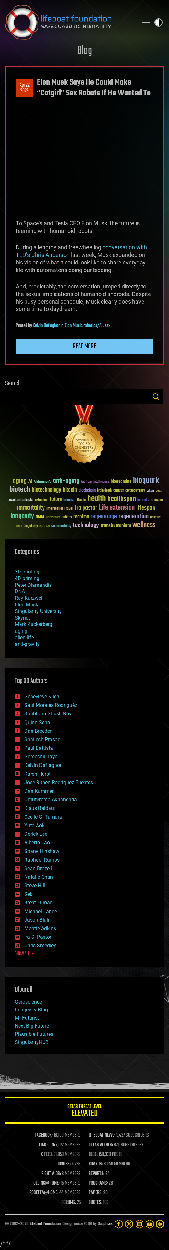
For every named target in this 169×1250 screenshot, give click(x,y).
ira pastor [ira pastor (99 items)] (86, 508)
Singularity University (38, 611)
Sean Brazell (38, 868)
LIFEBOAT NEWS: (102, 1135)
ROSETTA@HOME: (43, 1193)
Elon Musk (73, 326)
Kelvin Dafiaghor (46, 326)
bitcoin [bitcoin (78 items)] (70, 490)
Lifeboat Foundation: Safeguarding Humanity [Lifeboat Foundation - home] (68, 22)
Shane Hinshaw (41, 851)
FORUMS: (68, 1202)
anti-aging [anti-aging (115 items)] (66, 481)
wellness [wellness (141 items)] (143, 525)
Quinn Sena (37, 722)
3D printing (27, 572)
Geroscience (28, 1002)
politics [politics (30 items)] (67, 517)
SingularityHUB (32, 1042)
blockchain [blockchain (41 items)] (87, 490)
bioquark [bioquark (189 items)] (146, 480)
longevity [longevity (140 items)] (22, 516)
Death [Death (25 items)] (159, 491)
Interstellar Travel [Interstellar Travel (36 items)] (59, 509)
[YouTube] (150, 1224)
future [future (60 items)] (56, 499)
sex (107, 326)
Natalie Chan (38, 877)
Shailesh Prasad (42, 740)
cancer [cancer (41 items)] (118, 490)
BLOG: (93, 1154)
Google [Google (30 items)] (81, 500)
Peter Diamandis (33, 585)
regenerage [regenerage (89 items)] (103, 516)
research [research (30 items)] (155, 517)
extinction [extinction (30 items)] (41, 500)
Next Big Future (32, 1026)
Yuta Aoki (35, 825)
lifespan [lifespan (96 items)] (145, 508)
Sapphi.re (105, 1224)
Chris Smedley (40, 946)
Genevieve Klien (41, 697)
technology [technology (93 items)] (86, 525)
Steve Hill (34, 886)
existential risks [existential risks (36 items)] (21, 500)
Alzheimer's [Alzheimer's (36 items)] (42, 482)
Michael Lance (40, 911)
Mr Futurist (27, 1018)
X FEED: (47, 1154)
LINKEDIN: (47, 1145)
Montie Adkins (40, 928)
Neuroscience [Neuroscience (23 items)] (53, 517)
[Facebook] (119, 1224)
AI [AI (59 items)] (30, 482)
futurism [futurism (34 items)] (69, 500)
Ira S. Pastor (37, 937)
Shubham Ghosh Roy (48, 714)
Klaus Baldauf (40, 808)
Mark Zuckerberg (33, 624)
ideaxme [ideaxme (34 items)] (157, 500)
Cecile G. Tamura (43, 817)
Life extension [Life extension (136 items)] (117, 508)
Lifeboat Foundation (45, 1224)
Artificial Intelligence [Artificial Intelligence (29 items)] (95, 482)
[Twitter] (129, 1224)
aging (21, 631)
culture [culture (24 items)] (150, 491)
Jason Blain (37, 920)
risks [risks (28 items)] (19, 526)
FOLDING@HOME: (46, 1183)
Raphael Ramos (42, 860)
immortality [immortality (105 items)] (31, 508)
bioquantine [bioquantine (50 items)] (121, 481)
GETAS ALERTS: (101, 1145)
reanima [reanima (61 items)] (81, 517)
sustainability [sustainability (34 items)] (61, 526)
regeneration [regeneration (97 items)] (134, 516)
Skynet (22, 618)
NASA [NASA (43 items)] (40, 517)
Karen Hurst (37, 774)
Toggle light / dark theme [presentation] (158, 22)
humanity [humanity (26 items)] (143, 500)
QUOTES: (95, 1202)
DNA (20, 591)
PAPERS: (95, 1193)
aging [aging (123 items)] (20, 481)
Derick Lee (35, 834)
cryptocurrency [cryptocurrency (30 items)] (135, 491)
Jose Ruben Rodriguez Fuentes (58, 783)
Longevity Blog (31, 1010)
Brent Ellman (38, 903)
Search (155, 396)
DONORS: (63, 1164)
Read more (84, 346)
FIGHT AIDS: (51, 1174)
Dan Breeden (38, 731)
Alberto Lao (37, 843)
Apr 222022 (25, 88)
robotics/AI (93, 326)
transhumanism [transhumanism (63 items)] (116, 526)
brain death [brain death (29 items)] (104, 491)
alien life (24, 637)
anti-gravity (27, 644)
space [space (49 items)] (44, 525)
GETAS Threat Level (84, 1111)
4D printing (27, 578)
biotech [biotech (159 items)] (19, 489)
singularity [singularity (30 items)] (31, 526)
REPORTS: (96, 1174)
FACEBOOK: (44, 1135)
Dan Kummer (39, 791)
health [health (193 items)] (96, 498)
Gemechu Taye (40, 757)
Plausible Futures (34, 1034)
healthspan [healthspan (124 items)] (122, 499)
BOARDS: (96, 1164)
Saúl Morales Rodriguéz (50, 705)
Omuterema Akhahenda (50, 800)
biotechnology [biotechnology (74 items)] (46, 490)
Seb (28, 894)
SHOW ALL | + (24, 954)
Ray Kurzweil (29, 598)
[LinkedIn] (139, 1224)
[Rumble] (160, 1224)
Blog (84, 51)
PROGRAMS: (98, 1183)
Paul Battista (38, 748)
